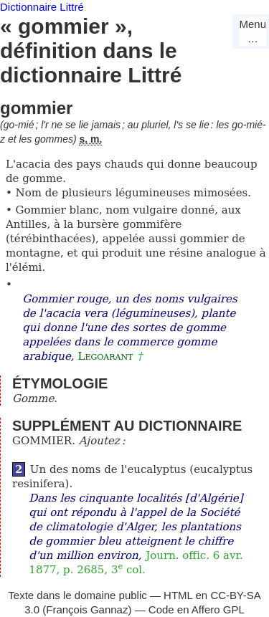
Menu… (252, 31)
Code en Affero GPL (196, 609)
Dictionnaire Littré (42, 7)
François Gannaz (87, 609)
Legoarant (105, 356)
